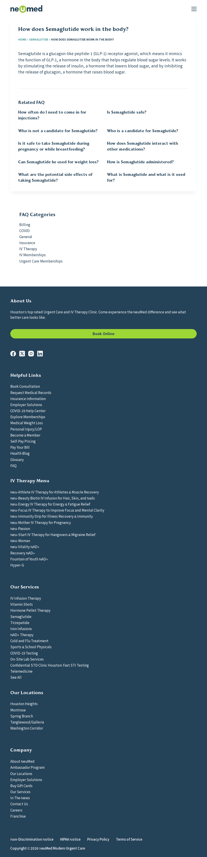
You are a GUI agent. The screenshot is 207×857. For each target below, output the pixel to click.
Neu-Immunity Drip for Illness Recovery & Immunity (51, 516)
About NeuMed (22, 761)
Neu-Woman (20, 540)
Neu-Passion (20, 528)
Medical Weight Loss (26, 422)
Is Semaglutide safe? (126, 112)
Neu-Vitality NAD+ (24, 546)
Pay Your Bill (20, 447)
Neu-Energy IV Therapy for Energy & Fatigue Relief (50, 504)
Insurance (27, 242)
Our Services (20, 791)
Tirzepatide (19, 622)
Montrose (18, 709)
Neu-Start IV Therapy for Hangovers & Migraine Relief (52, 534)
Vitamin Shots (21, 604)
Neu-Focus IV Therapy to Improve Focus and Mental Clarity (57, 510)
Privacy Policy (98, 839)
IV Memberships (32, 254)
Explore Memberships (27, 416)
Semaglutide (38, 39)
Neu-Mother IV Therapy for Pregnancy (40, 522)
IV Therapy (28, 248)
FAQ (13, 465)
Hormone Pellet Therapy (30, 610)
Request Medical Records (30, 392)
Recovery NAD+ (22, 552)
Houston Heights (24, 703)
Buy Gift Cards (21, 785)
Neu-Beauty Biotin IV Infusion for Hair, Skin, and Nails (52, 497)
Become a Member (25, 435)
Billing (24, 224)
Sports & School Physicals (31, 646)
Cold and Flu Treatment (29, 640)
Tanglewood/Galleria (27, 721)
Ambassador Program (27, 767)
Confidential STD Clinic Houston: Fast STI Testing (49, 665)
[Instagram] (31, 353)
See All (16, 677)
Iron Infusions (21, 628)
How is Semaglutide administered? (140, 161)
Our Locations (21, 773)
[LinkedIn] (40, 353)
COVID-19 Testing (24, 652)
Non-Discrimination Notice (31, 839)
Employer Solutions (26, 404)
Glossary (17, 459)
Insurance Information (28, 398)
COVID (24, 230)
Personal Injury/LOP (26, 428)
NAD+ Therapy (21, 634)
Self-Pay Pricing (23, 441)
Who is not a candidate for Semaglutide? (58, 130)
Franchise (18, 816)
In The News (20, 797)
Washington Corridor (26, 728)
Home (22, 39)
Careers (16, 809)
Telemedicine (21, 671)
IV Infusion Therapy (25, 598)
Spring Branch (21, 715)
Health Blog (20, 453)
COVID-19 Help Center (28, 410)
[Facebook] (13, 353)
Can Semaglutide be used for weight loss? (58, 161)
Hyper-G (17, 564)
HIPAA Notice (70, 839)
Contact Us (19, 803)
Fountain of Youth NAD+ (29, 558)
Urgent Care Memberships (41, 261)
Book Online (103, 333)
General (25, 236)
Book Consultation (25, 386)
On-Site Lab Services (27, 659)
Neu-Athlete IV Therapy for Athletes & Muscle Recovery (54, 491)
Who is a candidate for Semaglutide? (142, 130)
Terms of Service (129, 839)
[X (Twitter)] (22, 353)
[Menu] (194, 9)
